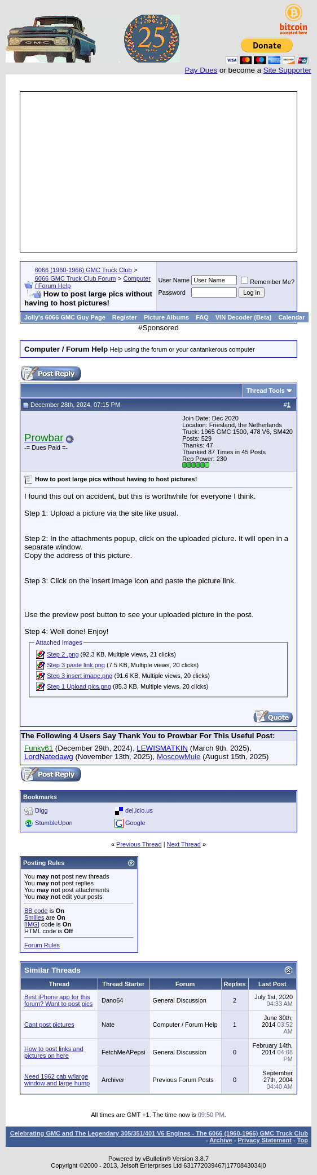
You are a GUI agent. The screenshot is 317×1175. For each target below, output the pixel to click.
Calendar (291, 317)
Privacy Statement (264, 1140)
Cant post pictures (49, 1024)
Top (302, 1140)
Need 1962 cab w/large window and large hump (57, 1080)
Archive (220, 1140)
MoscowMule (179, 756)
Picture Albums (166, 317)
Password (172, 292)
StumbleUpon (54, 822)
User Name (174, 280)
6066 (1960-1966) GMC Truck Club (83, 270)
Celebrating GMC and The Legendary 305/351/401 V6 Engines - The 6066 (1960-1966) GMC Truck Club (159, 1133)
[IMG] (31, 924)
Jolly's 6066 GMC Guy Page (64, 317)
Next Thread (184, 844)
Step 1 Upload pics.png (79, 686)
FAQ (202, 317)
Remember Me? (267, 281)
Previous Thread (139, 844)
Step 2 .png (62, 654)
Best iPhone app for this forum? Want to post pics (58, 1000)
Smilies (34, 917)
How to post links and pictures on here (53, 1052)
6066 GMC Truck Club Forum (75, 278)
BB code (36, 910)
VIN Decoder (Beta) (243, 317)
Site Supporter (287, 70)
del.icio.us (139, 810)
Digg (41, 810)
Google (135, 822)
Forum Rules (42, 945)
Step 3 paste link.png (76, 665)
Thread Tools (265, 390)
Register (124, 317)
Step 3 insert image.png (79, 675)
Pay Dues (201, 70)
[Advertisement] (169, 172)
